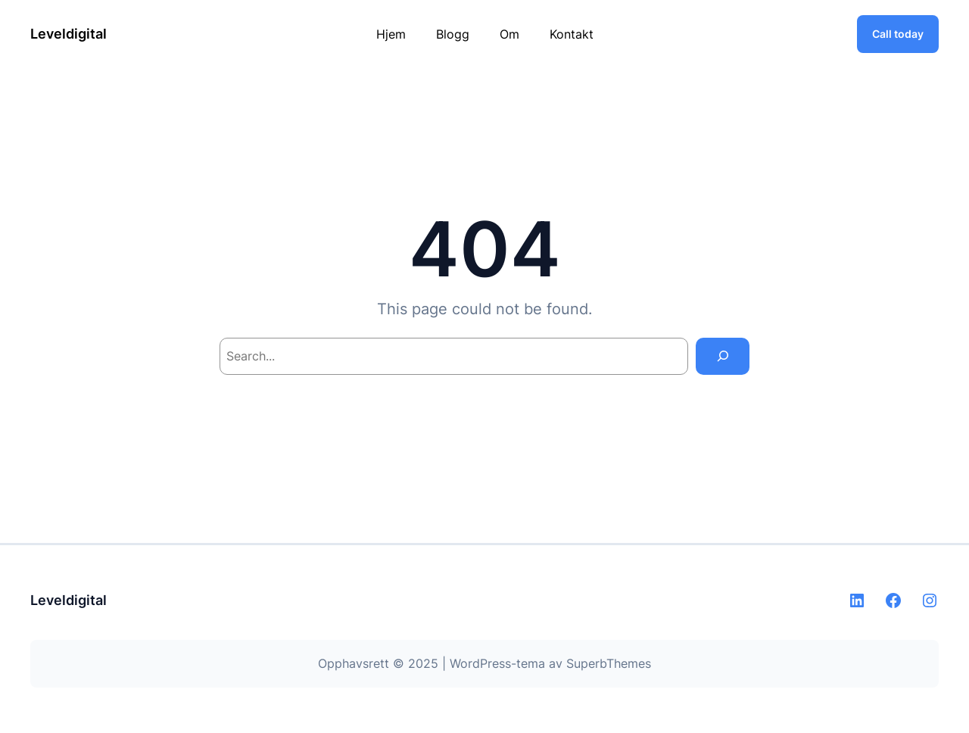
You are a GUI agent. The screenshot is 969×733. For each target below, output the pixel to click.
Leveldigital (68, 34)
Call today (898, 33)
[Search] (722, 356)
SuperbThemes (608, 663)
